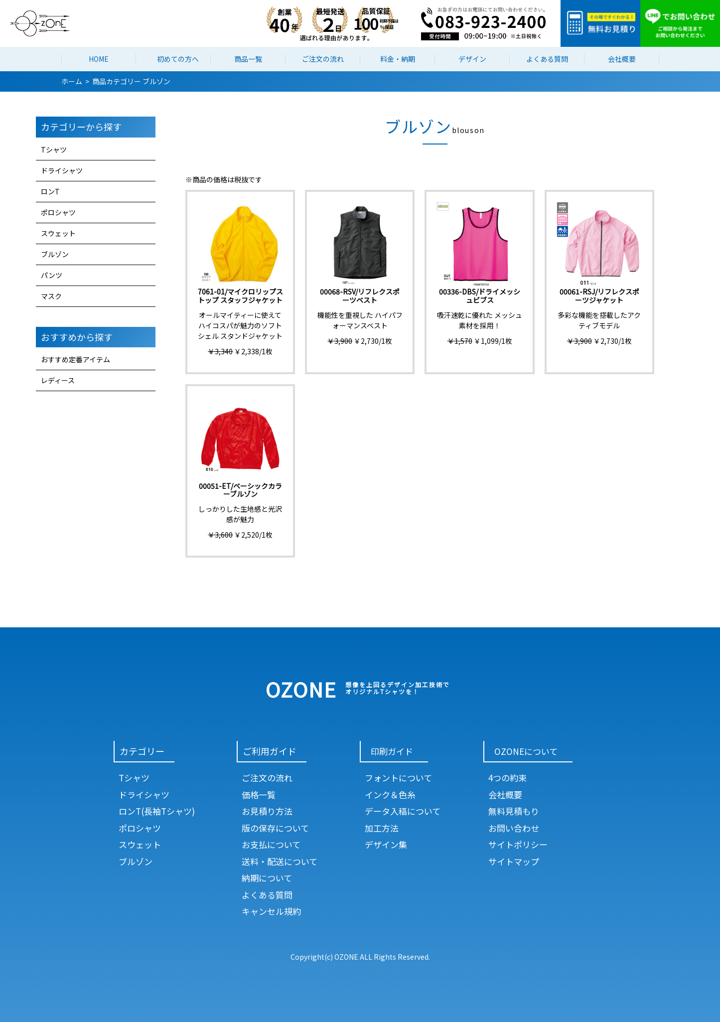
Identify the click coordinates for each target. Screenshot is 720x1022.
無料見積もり (513, 811)
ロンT (50, 191)
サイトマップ (513, 861)
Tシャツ (54, 149)
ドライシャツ (62, 170)
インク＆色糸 (390, 794)
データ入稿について (402, 811)
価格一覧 (259, 794)
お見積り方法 (267, 811)
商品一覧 (248, 59)
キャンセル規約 (271, 911)
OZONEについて (526, 751)
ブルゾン (55, 254)
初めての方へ (178, 59)
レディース (58, 380)
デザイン (472, 59)
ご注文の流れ (323, 59)
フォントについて (398, 777)
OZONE (301, 689)
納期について (267, 878)
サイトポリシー (518, 844)
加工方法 (382, 828)
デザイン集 (386, 844)
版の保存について (275, 828)
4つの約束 (507, 777)
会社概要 (622, 59)
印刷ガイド (392, 751)
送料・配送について (279, 861)
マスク (51, 296)
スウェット (58, 233)
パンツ (51, 275)
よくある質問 (547, 59)
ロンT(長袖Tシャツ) (157, 811)
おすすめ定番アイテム (75, 359)
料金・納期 (397, 59)
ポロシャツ (58, 212)
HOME (99, 59)
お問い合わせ (513, 828)
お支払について (271, 844)
